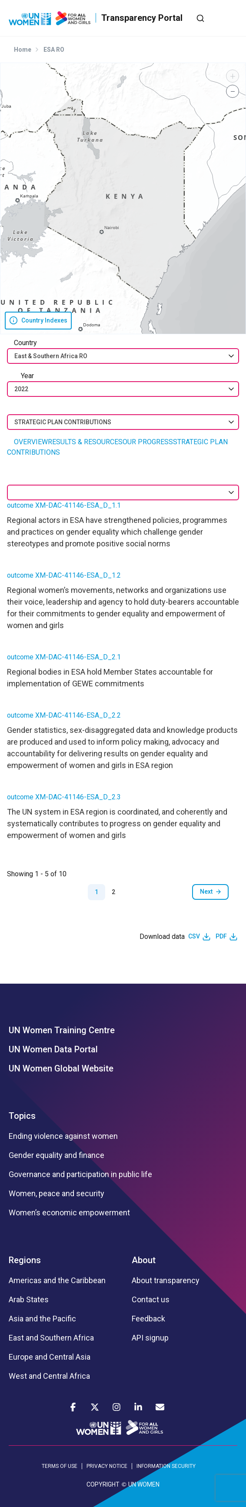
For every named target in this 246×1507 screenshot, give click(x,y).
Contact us (151, 1300)
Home (22, 49)
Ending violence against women (63, 1136)
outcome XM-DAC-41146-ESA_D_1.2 (64, 575)
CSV (194, 936)
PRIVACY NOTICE (106, 1466)
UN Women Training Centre (62, 1030)
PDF (221, 936)
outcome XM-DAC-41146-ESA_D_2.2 (64, 715)
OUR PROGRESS (148, 442)
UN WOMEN (144, 1484)
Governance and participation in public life (80, 1174)
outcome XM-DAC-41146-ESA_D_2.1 (64, 657)
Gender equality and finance (56, 1155)
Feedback (148, 1319)
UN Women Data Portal (53, 1049)
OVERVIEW (31, 442)
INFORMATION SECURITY (166, 1466)
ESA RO (53, 49)
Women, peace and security (56, 1194)
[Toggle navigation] (230, 17)
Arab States (29, 1300)
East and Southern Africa (51, 1338)
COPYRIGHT (103, 1484)
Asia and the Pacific (42, 1319)
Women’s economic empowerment (69, 1213)
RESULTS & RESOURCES (85, 442)
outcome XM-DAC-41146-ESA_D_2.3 (64, 797)
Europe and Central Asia (49, 1357)
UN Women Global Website (61, 1068)
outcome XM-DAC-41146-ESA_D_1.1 (64, 505)
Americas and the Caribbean (57, 1280)
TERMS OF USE (59, 1466)
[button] (232, 76)
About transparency (165, 1280)
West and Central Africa (49, 1376)
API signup (150, 1338)
